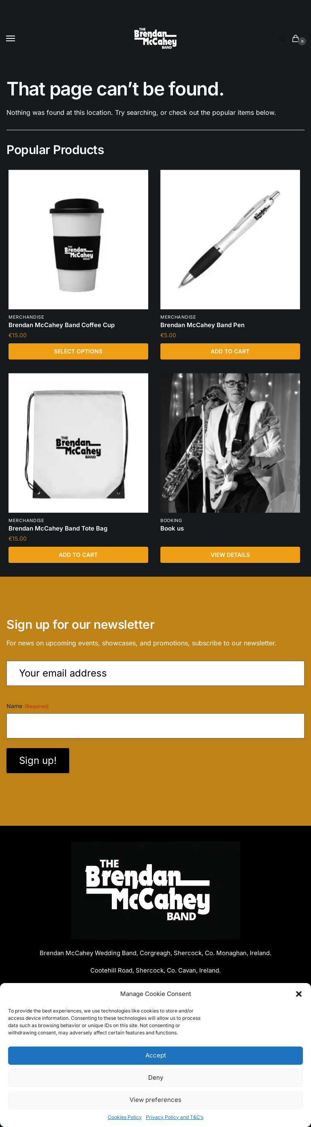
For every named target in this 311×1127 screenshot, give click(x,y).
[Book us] (230, 444)
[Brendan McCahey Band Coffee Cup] (78, 239)
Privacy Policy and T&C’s (174, 1117)
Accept (155, 1055)
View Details (230, 555)
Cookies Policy (125, 1117)
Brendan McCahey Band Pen (202, 325)
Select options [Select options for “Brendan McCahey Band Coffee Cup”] (78, 351)
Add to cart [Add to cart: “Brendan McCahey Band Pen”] (230, 351)
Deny (155, 1077)
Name (27, 708)
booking (171, 521)
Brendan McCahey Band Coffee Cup (62, 325)
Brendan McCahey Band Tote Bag (58, 529)
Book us (172, 529)
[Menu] (18, 39)
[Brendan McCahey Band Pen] (230, 239)
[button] (299, 994)
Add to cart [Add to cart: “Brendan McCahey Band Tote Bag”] (78, 555)
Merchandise (27, 317)
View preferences (155, 1100)
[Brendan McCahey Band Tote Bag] (78, 444)
